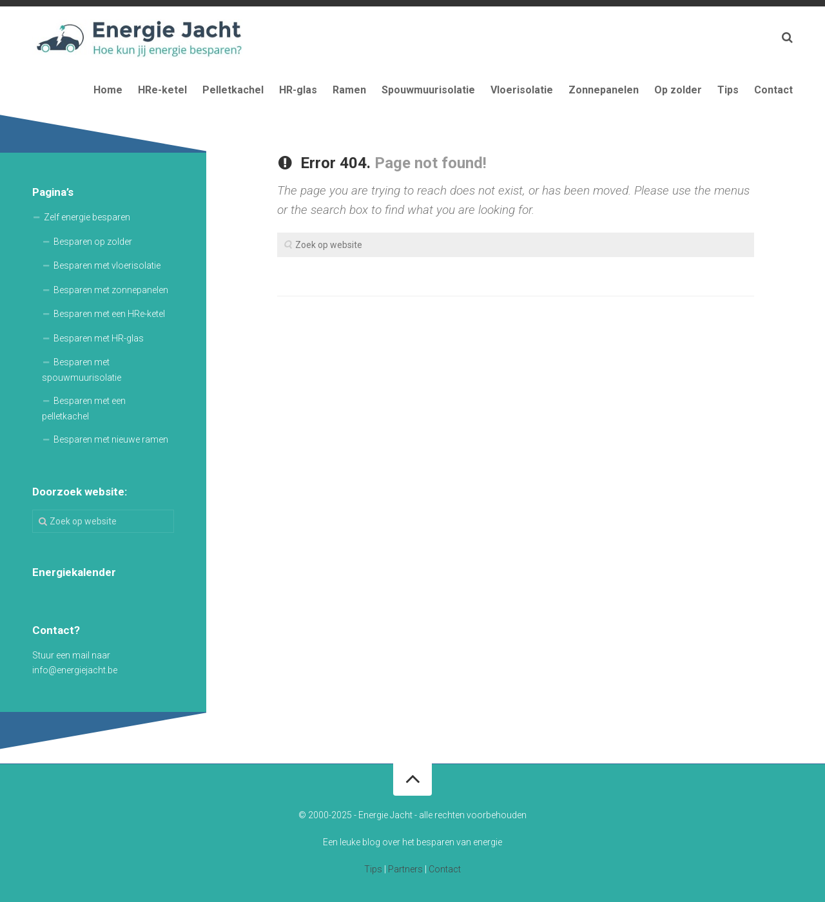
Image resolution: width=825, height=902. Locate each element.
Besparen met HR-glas (98, 338)
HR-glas (298, 90)
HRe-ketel (162, 90)
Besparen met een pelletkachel (84, 408)
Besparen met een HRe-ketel (109, 314)
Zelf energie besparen (87, 217)
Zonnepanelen (603, 90)
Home (107, 90)
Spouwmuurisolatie (428, 90)
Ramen (349, 90)
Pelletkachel (233, 90)
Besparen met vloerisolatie (106, 265)
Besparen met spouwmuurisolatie (81, 370)
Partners (405, 869)
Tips (728, 90)
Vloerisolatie (521, 90)
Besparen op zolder (92, 241)
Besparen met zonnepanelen (110, 290)
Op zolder (678, 90)
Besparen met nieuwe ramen (110, 439)
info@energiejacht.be (74, 670)
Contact (773, 90)
